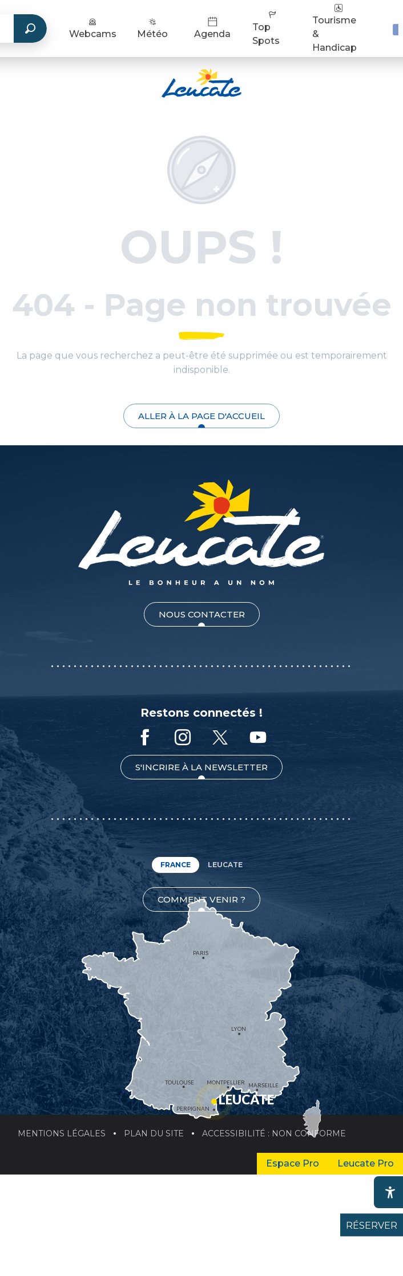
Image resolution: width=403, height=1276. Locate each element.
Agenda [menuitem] (212, 27)
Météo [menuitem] (152, 27)
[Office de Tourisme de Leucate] (201, 85)
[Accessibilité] (389, 1192)
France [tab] (175, 864)
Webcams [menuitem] (92, 27)
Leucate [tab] (225, 864)
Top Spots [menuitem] (266, 27)
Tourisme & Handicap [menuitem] (334, 27)
